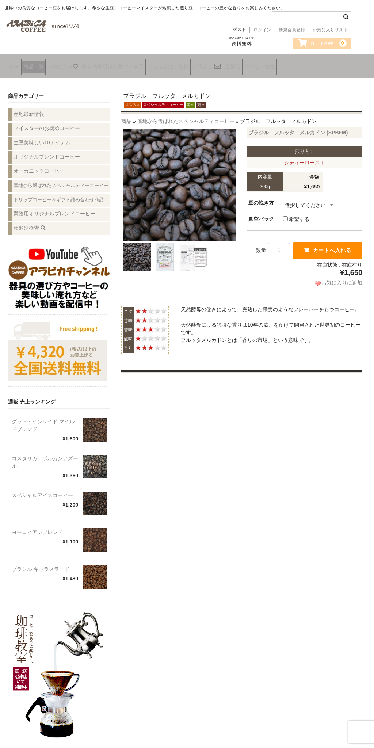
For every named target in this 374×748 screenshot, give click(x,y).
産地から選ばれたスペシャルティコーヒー (185, 116)
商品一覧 (41, 65)
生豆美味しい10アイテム (42, 137)
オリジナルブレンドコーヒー (47, 151)
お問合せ (241, 65)
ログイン (262, 30)
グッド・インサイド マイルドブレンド (43, 420)
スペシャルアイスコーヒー (42, 490)
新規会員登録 (292, 30)
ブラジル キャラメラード (40, 564)
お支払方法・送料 (195, 65)
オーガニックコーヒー (39, 166)
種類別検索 (30, 223)
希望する (296, 214)
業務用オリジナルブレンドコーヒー (54, 208)
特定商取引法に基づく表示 (134, 65)
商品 (126, 116)
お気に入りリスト (330, 30)
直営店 (273, 65)
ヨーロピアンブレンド (37, 527)
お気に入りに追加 (341, 278)
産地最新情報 (29, 109)
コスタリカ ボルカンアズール (45, 457)
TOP (15, 65)
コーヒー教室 (307, 65)
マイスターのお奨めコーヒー (47, 123)
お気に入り (77, 65)
